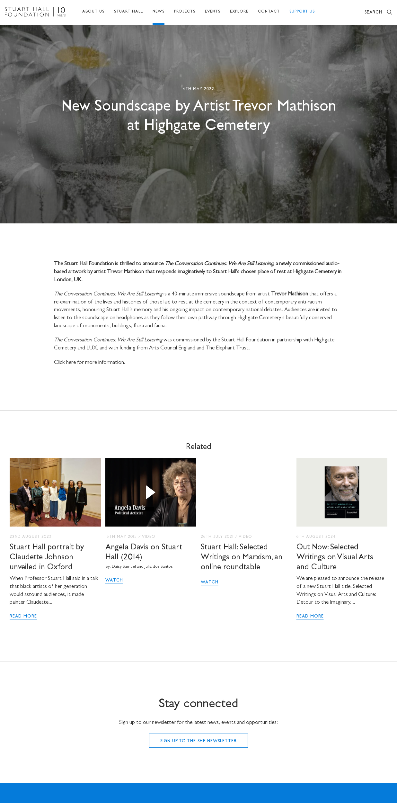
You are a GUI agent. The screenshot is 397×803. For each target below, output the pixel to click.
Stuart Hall (128, 12)
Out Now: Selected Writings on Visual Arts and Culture (334, 558)
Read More (23, 616)
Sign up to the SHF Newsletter (198, 741)
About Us (93, 12)
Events (212, 12)
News (158, 12)
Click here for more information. (89, 362)
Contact (269, 12)
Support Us (302, 12)
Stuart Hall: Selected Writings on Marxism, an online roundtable (241, 558)
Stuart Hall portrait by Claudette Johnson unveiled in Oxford (47, 558)
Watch (114, 580)
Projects (184, 12)
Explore (239, 12)
